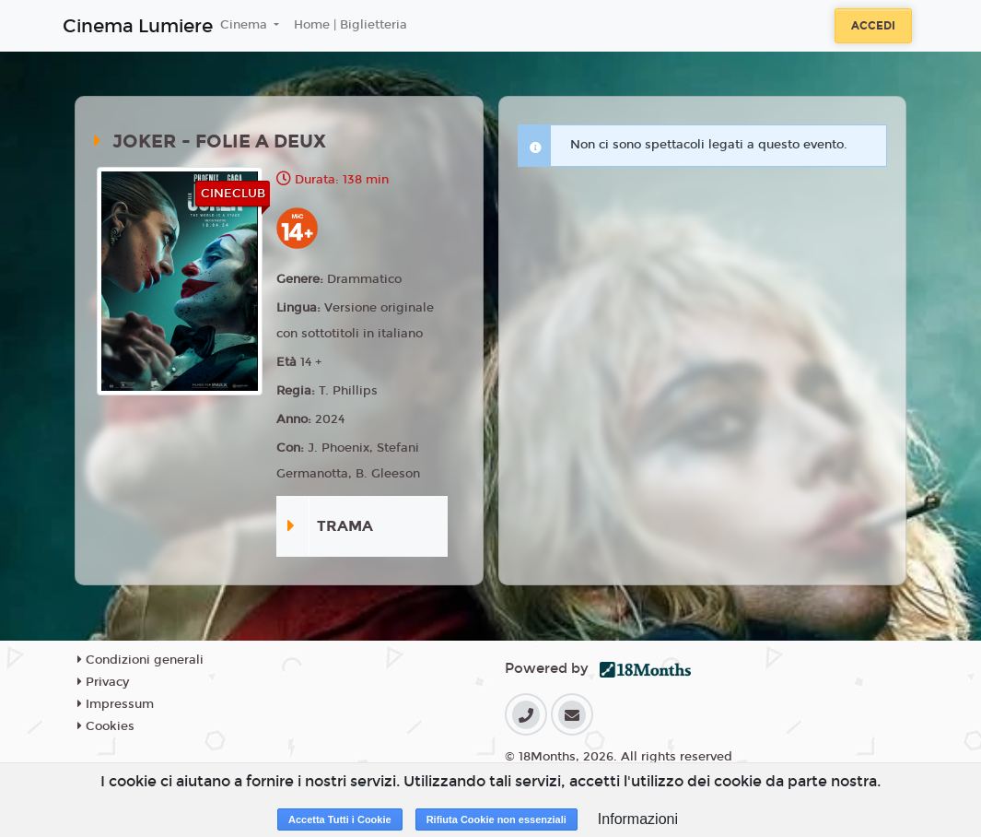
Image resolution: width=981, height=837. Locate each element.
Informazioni (638, 819)
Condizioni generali (140, 660)
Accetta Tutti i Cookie (339, 819)
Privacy (103, 682)
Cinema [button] (245, 25)
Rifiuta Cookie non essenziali (496, 819)
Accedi (873, 25)
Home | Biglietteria (350, 25)
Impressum (115, 704)
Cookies (105, 726)
